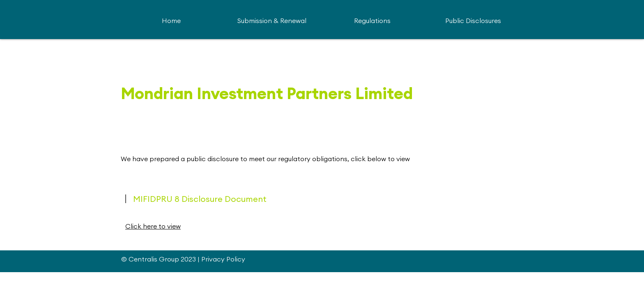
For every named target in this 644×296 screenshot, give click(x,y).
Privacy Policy (223, 259)
